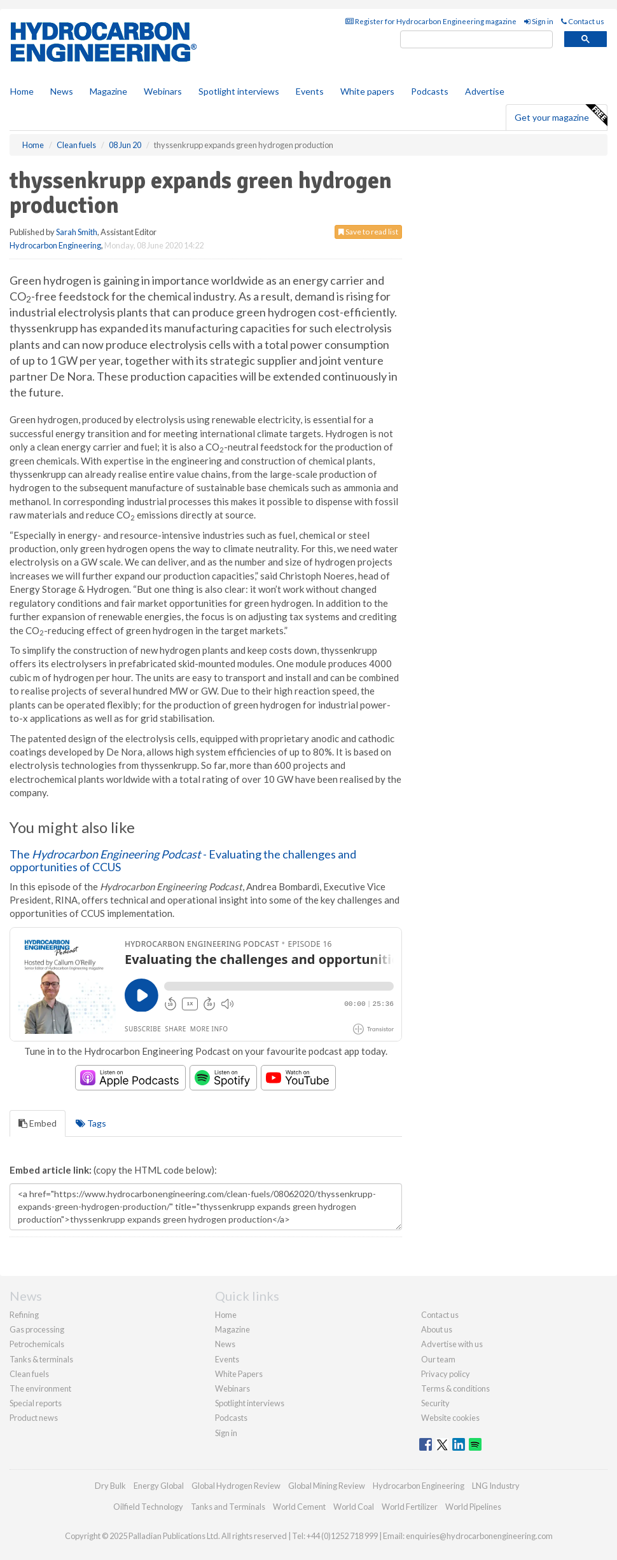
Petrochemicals (37, 1344)
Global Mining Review (326, 1486)
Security (435, 1403)
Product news (34, 1418)
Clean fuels (29, 1374)
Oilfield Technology (148, 1507)
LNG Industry (496, 1486)
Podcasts (429, 91)
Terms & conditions (455, 1388)
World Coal (353, 1507)
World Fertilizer (410, 1507)
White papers (367, 91)
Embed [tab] (37, 1123)
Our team (438, 1359)
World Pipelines (473, 1507)
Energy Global (159, 1486)
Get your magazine (561, 115)
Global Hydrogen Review (236, 1486)
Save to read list (368, 231)
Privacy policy (445, 1374)
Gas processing (37, 1329)
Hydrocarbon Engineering (55, 245)
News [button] (61, 91)
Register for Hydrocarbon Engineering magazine (430, 21)
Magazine (108, 91)
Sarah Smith (76, 232)
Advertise (484, 91)
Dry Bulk (110, 1486)
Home (22, 91)
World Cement (299, 1507)
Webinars (163, 91)
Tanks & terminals (41, 1359)
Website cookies (450, 1418)
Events (310, 91)
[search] (476, 40)
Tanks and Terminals (228, 1507)
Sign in (538, 21)
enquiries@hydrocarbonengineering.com (479, 1536)
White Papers (239, 1374)
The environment (40, 1388)
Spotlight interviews (238, 91)
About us (436, 1329)
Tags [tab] (91, 1123)
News (225, 1344)
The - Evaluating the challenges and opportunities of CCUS (183, 860)
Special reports (36, 1403)
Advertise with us (452, 1344)
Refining (24, 1315)
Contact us (582, 21)
